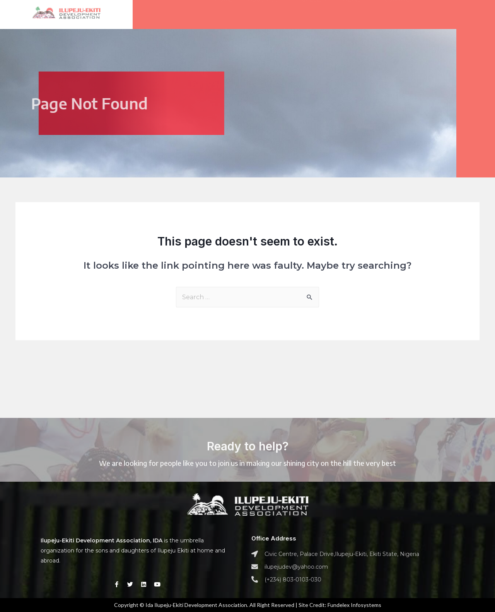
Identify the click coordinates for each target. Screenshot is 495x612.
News (356, 10)
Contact (398, 10)
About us (267, 10)
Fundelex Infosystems (354, 605)
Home (223, 10)
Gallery (314, 10)
